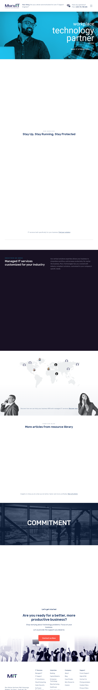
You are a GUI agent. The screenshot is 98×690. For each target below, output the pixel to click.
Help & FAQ (83, 646)
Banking (52, 643)
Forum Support (84, 643)
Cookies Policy (84, 655)
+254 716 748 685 (81, 7)
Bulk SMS (38, 663)
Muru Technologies (64, 686)
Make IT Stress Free (80, 49)
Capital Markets (55, 646)
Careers (67, 655)
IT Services (38, 640)
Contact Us (83, 649)
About (67, 643)
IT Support (38, 646)
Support (82, 640)
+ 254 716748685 (12, 662)
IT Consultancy (40, 649)
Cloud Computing (40, 652)
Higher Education (55, 660)
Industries (53, 640)
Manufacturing (54, 654)
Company (68, 640)
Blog (66, 646)
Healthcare (53, 657)
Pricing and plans (85, 652)
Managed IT (38, 643)
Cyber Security (40, 655)
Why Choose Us (69, 652)
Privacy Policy (84, 658)
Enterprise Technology (53, 650)
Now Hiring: (26, 5)
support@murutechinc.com (17, 668)
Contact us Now (49, 608)
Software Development (39, 659)
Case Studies (69, 649)
